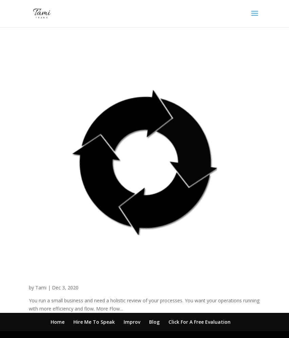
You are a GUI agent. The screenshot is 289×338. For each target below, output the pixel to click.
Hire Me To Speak (94, 322)
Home (58, 322)
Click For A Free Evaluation (199, 322)
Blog (154, 322)
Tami (41, 287)
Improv (132, 322)
